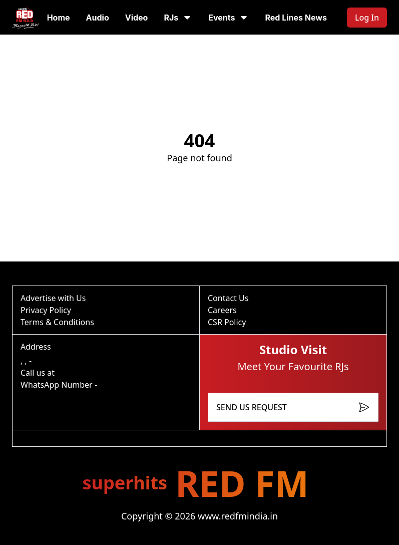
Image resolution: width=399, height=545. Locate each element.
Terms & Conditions (57, 322)
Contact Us (228, 298)
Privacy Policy (46, 310)
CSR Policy (227, 322)
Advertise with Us (53, 298)
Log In (367, 17)
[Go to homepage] (25, 17)
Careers (222, 310)
